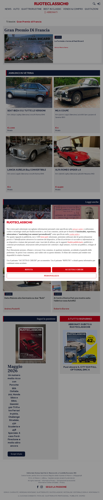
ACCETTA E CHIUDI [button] (74, 270)
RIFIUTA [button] (29, 270)
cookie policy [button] (74, 234)
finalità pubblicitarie (75, 242)
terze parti (44, 237)
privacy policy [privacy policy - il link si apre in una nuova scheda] (78, 229)
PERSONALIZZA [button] (51, 276)
